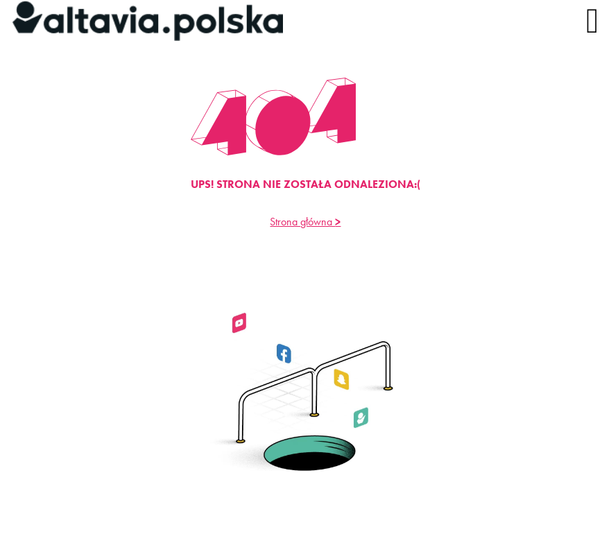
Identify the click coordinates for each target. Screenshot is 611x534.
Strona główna (305, 221)
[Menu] (587, 21)
